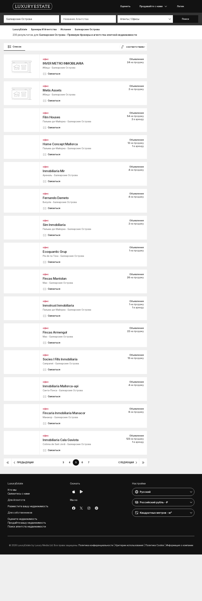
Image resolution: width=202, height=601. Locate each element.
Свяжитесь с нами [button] (19, 493)
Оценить (125, 6)
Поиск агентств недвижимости (27, 526)
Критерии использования (129, 545)
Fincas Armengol (55, 332)
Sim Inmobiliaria (54, 225)
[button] (145, 19)
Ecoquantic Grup (55, 252)
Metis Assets (52, 90)
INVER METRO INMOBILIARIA (63, 63)
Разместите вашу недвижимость (28, 506)
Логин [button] (180, 6)
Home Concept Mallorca (60, 144)
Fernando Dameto (56, 198)
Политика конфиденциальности (95, 545)
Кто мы (12, 489)
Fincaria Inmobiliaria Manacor (64, 413)
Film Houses (51, 117)
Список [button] (14, 47)
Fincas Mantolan (55, 278)
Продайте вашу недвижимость (27, 522)
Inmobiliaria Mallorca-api (60, 386)
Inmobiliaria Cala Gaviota (61, 440)
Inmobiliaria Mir (54, 171)
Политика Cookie (154, 545)
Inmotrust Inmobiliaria (58, 305)
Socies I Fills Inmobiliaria (60, 359)
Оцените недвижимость (22, 518)
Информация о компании (179, 545)
